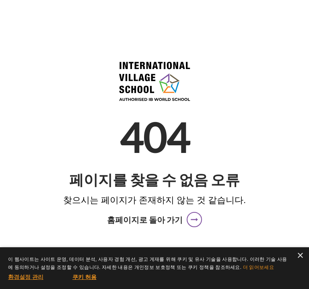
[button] (154, 219)
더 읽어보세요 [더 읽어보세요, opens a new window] (258, 267)
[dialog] (154, 268)
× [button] (300, 256)
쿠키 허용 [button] (84, 277)
